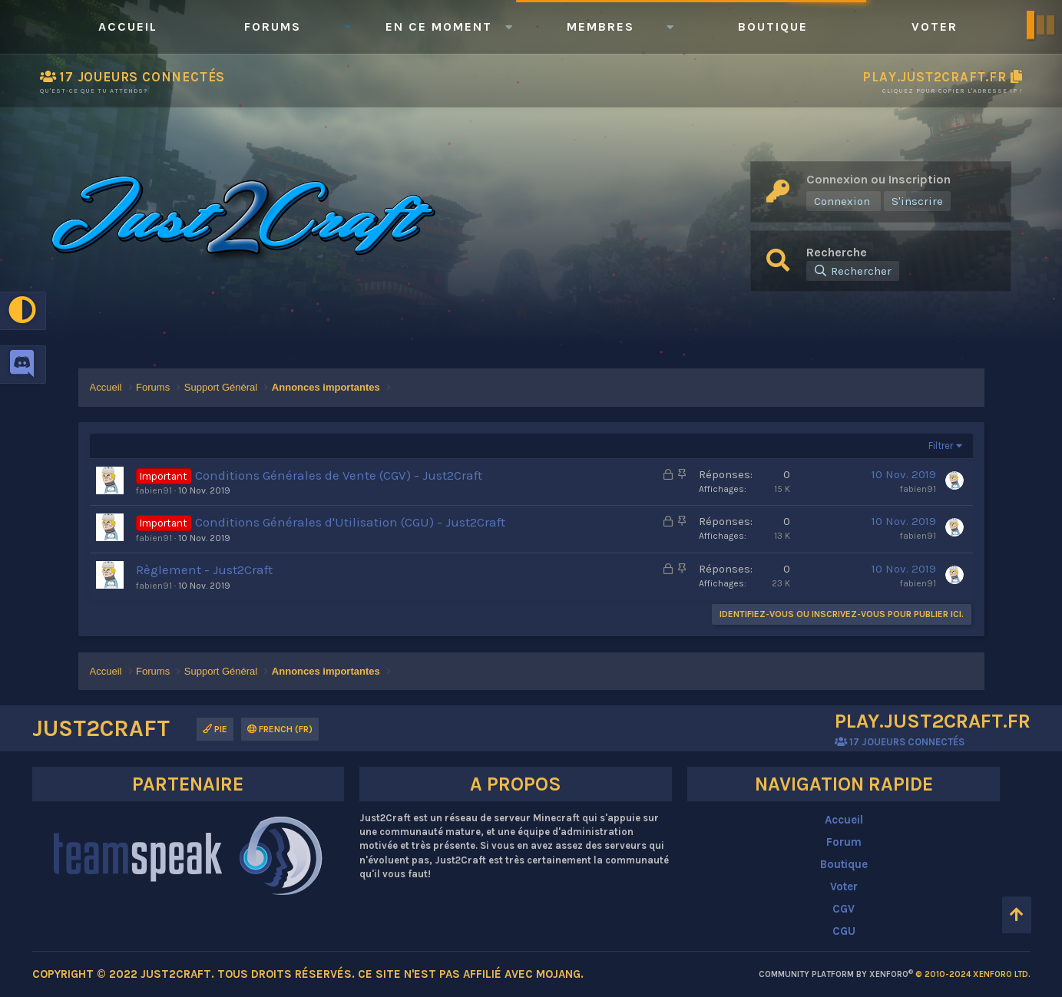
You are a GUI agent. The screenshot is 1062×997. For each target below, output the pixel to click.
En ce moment (438, 26)
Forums (272, 26)
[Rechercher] (852, 271)
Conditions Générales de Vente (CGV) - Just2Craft (338, 475)
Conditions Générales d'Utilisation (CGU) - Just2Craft (350, 522)
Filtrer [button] (940, 445)
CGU (843, 931)
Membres (600, 26)
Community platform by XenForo (895, 974)
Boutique (773, 26)
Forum (844, 842)
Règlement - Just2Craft (204, 569)
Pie (215, 729)
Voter (934, 26)
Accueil (127, 26)
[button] (348, 27)
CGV (843, 909)
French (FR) (280, 729)
